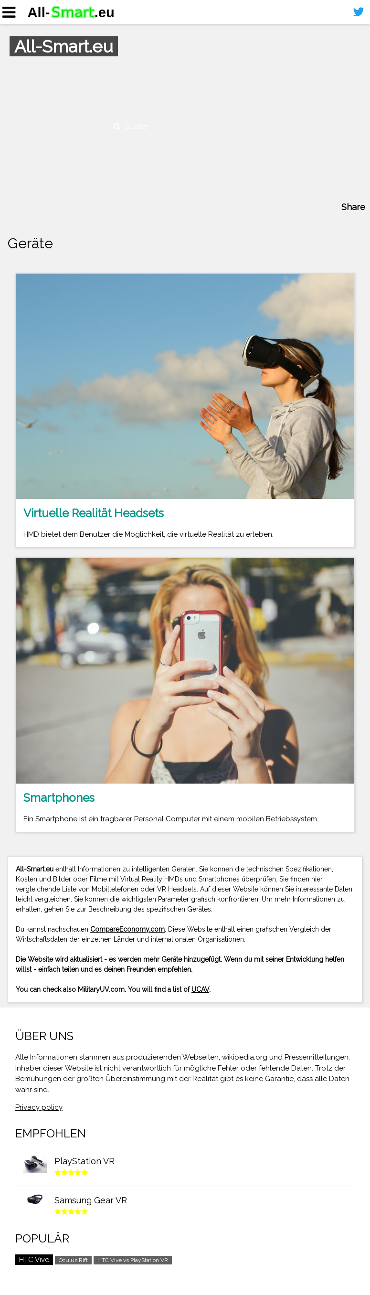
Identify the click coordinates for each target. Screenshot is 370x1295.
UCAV (200, 989)
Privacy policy (39, 1107)
